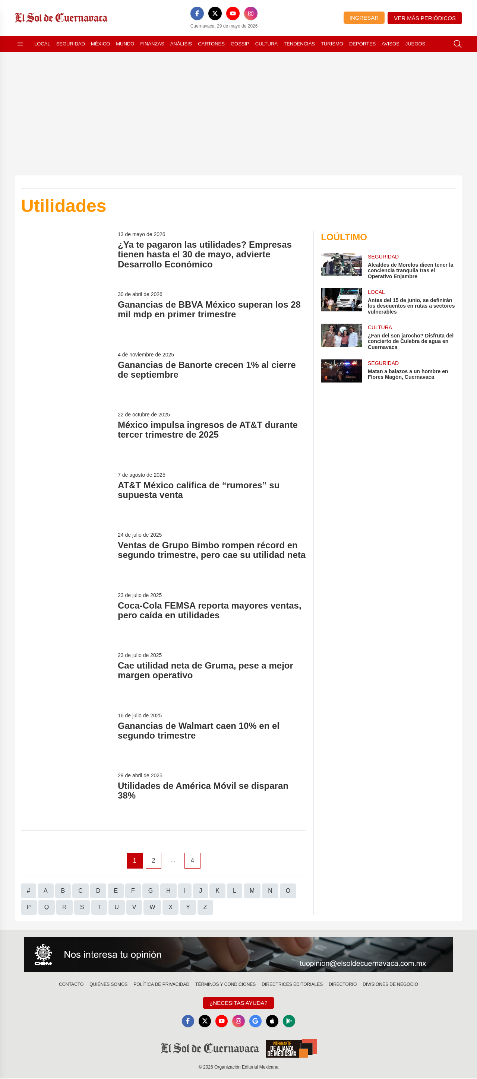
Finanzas (152, 44)
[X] (215, 13)
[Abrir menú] (20, 44)
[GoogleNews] (256, 1021)
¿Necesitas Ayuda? (238, 1003)
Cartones (211, 44)
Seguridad (70, 44)
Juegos (415, 44)
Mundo (125, 44)
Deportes (362, 44)
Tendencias (299, 44)
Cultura (266, 44)
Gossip (240, 44)
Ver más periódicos (425, 18)
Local (42, 44)
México (100, 44)
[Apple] (274, 1021)
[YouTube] (233, 13)
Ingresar (364, 18)
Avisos (390, 44)
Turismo (332, 44)
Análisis (181, 44)
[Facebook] (197, 13)
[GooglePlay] (292, 1021)
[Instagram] (251, 13)
